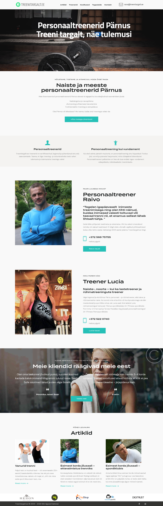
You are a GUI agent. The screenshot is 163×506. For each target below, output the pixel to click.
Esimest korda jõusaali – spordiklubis (123, 467)
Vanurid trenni (25, 466)
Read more (20, 483)
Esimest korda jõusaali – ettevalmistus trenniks (77, 467)
